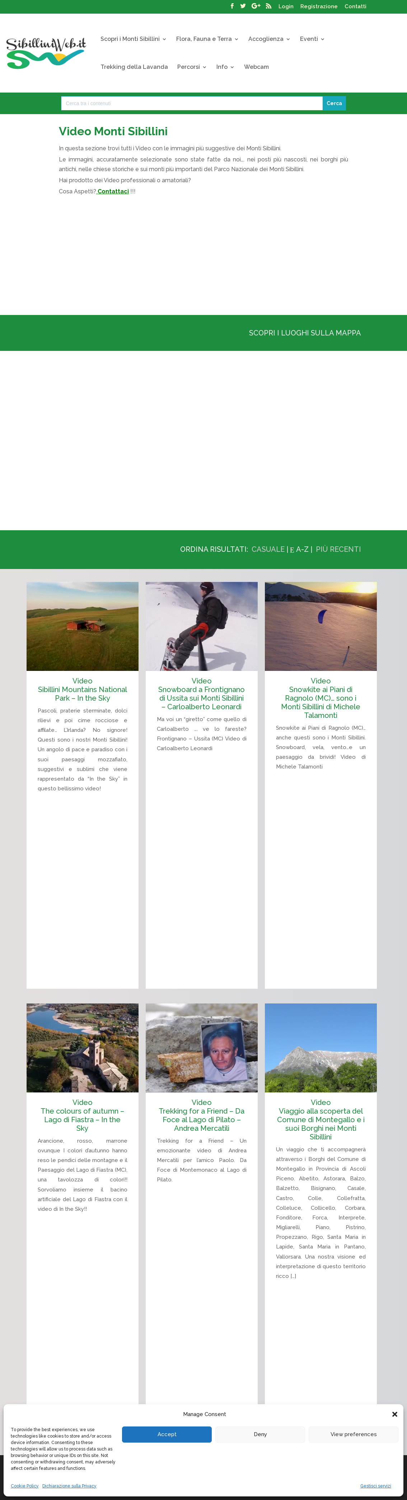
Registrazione (319, 7)
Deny (260, 1434)
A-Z (302, 549)
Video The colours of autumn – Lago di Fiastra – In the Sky (82, 1072)
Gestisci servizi (375, 1486)
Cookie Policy (25, 1486)
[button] (394, 1414)
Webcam (256, 67)
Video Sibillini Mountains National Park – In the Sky (82, 689)
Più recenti (338, 549)
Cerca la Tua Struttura (292, 1403)
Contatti (355, 7)
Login (286, 7)
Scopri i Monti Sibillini (130, 39)
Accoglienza (266, 39)
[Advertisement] (203, 253)
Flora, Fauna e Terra (204, 39)
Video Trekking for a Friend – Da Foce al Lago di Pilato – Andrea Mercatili (201, 1072)
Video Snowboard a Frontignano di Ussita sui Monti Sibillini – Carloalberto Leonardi (201, 694)
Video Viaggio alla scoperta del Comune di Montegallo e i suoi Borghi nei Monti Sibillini (321, 1076)
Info (222, 67)
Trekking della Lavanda (134, 67)
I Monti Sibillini (64, 1403)
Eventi (309, 39)
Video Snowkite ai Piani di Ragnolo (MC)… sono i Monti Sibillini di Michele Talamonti (320, 698)
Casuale (268, 549)
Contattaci (113, 191)
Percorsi (188, 67)
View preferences (354, 1434)
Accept (167, 1434)
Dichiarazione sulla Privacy (69, 1486)
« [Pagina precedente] (357, 1341)
